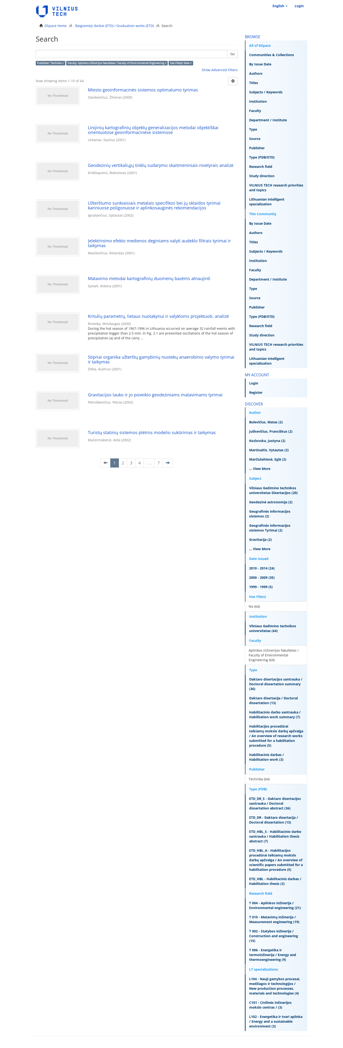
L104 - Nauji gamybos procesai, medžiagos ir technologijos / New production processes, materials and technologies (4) (274, 986)
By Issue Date (260, 64)
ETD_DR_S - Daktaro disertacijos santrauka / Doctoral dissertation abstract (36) (275, 803)
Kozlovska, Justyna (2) (267, 440)
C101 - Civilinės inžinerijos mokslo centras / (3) (270, 1005)
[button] (280, 6)
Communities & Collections (271, 55)
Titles (253, 82)
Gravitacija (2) (260, 539)
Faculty (255, 110)
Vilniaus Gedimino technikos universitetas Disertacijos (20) (273, 490)
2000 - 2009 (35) (262, 577)
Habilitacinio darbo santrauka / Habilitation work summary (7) (275, 714)
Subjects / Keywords (265, 92)
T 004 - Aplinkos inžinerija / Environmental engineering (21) (275, 905)
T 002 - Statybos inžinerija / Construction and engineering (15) (273, 936)
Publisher (257, 148)
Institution (258, 101)
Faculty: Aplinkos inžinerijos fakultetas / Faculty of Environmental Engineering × (117, 63)
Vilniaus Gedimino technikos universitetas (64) (272, 628)
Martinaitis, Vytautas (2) (269, 450)
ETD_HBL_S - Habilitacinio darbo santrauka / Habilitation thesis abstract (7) (275, 836)
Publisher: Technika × (50, 63)
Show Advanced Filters (220, 70)
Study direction (261, 176)
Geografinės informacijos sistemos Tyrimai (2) (269, 527)
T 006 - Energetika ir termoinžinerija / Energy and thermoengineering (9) (272, 955)
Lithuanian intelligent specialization (266, 201)
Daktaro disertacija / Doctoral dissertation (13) (273, 700)
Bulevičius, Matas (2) (266, 422)
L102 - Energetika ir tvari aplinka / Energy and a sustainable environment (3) (276, 1021)
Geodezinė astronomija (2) (271, 502)
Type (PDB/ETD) (262, 157)
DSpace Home (56, 25)
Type (253, 129)
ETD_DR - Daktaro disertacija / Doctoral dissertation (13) (273, 820)
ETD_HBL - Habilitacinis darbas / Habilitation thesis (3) (275, 881)
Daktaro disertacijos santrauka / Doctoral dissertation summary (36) (275, 684)
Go (232, 54)
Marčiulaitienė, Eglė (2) (267, 459)
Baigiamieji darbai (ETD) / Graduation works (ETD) (114, 25)
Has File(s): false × (181, 63)
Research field (260, 166)
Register (255, 392)
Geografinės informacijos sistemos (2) (269, 513)
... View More (259, 468)
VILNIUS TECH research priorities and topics (276, 187)
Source (254, 138)
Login (253, 383)
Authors (255, 73)
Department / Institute (268, 120)
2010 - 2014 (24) (262, 568)
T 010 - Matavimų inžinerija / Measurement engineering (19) (274, 919)
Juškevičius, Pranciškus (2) (271, 431)
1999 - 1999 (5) (261, 587)
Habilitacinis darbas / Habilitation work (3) (266, 757)
